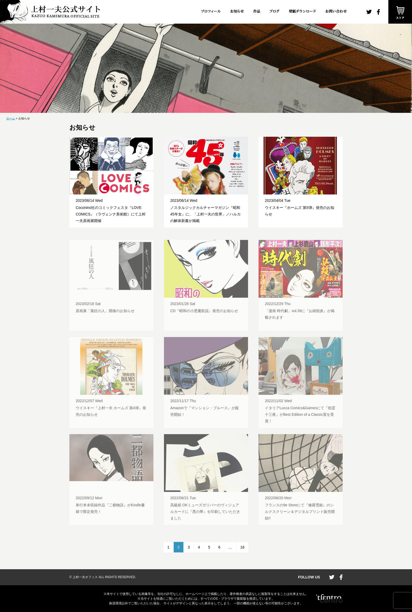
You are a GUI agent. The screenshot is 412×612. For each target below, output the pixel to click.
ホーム (10, 118)
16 (242, 547)
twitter (369, 12)
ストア (400, 12)
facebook (378, 12)
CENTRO (329, 598)
